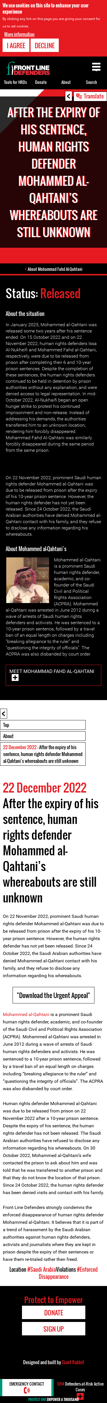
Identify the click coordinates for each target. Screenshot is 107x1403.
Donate (41, 82)
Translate (94, 96)
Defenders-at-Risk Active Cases (80, 1386)
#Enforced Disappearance (68, 1273)
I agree (16, 45)
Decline (44, 45)
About (8, 736)
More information (19, 34)
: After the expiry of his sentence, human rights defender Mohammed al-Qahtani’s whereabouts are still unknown (42, 754)
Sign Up (53, 1328)
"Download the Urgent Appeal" (53, 995)
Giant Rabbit (73, 1362)
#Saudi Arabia (41, 1269)
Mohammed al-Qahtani (26, 1014)
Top (6, 724)
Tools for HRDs (15, 82)
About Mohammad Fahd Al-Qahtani (55, 269)
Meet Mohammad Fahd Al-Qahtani (51, 671)
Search (91, 82)
